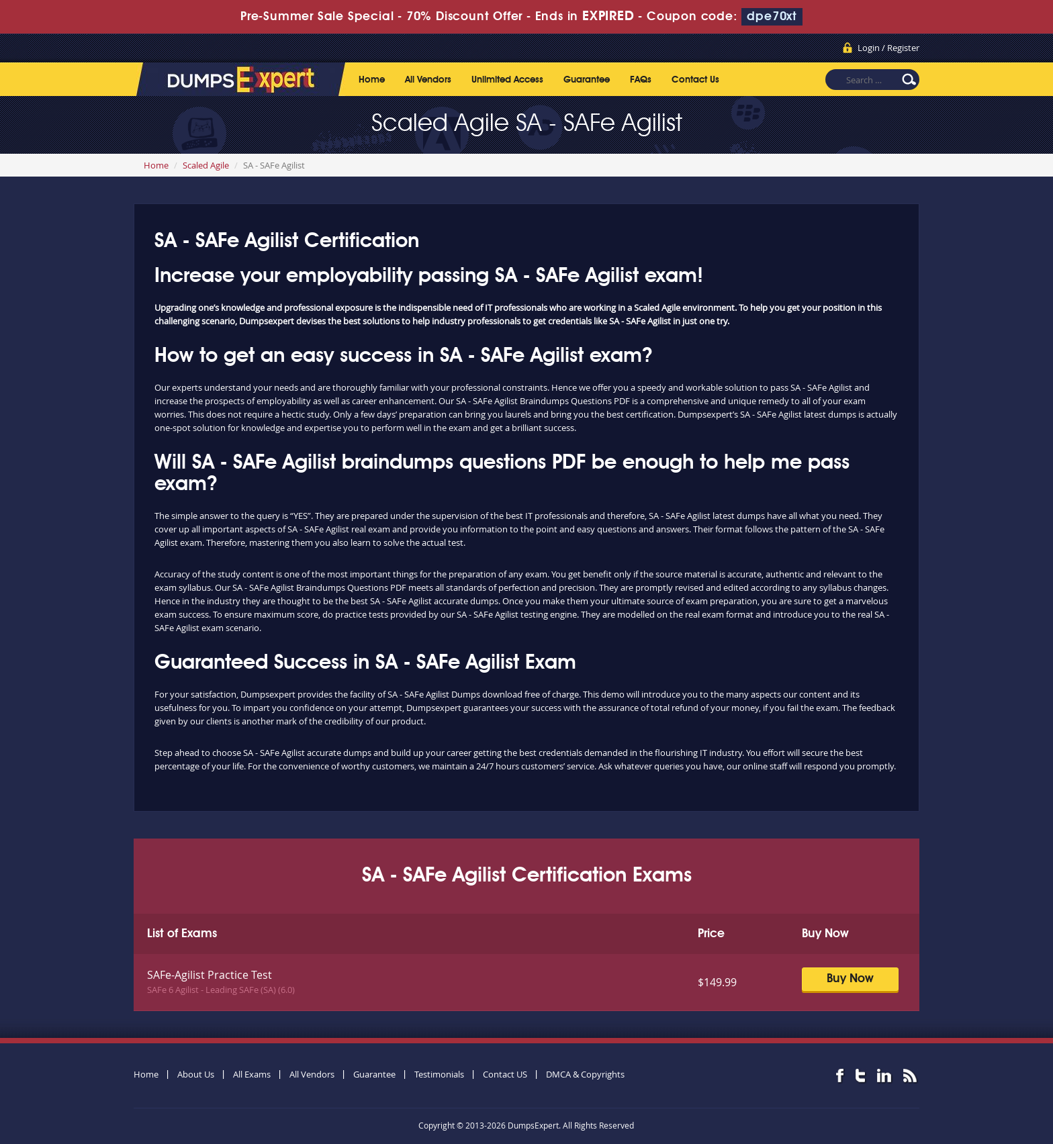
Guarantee (586, 80)
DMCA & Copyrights (585, 1074)
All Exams (252, 1074)
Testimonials (439, 1074)
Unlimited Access (507, 80)
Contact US (505, 1074)
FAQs (640, 80)
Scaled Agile (206, 165)
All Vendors (428, 80)
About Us (195, 1074)
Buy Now (850, 979)
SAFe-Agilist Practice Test (209, 974)
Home (372, 80)
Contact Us (695, 80)
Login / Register (888, 48)
